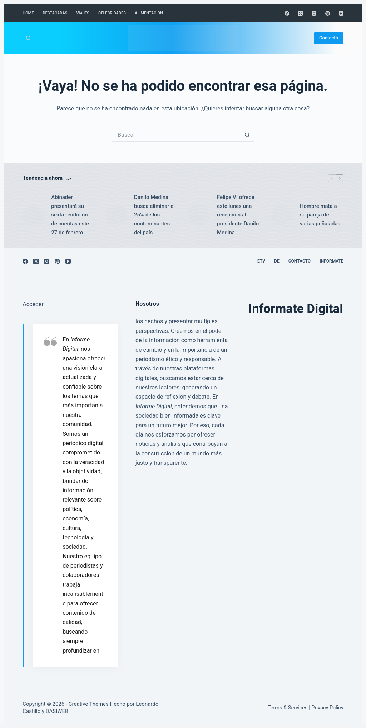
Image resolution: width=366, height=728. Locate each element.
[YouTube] (341, 13)
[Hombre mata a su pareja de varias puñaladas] (282, 215)
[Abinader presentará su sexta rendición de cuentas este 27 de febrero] (33, 215)
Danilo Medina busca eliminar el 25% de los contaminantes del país (154, 215)
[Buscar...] (176, 135)
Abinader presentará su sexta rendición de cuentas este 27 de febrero (70, 215)
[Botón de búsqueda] (247, 135)
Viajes (82, 13)
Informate (331, 261)
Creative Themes (89, 704)
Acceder (33, 304)
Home (28, 13)
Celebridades (112, 13)
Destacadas (55, 13)
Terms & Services (288, 708)
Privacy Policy (327, 708)
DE (277, 261)
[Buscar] (28, 38)
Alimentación (149, 13)
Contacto (328, 37)
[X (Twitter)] (300, 13)
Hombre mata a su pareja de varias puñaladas (320, 215)
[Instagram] (314, 13)
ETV (261, 261)
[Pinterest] (327, 13)
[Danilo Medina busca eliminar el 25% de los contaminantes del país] (116, 215)
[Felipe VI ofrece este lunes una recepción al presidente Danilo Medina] (199, 215)
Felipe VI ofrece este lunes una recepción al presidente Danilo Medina (238, 215)
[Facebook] (287, 13)
